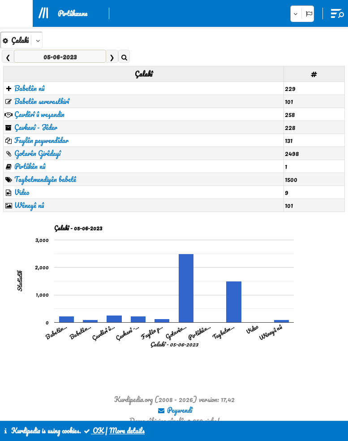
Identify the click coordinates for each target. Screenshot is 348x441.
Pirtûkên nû (29, 166)
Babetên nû (29, 88)
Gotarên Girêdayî (37, 153)
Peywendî (174, 410)
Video (21, 192)
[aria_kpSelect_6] (21, 40)
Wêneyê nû (29, 205)
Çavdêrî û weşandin (39, 114)
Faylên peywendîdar (41, 140)
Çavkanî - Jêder (35, 127)
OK (93, 430)
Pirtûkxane (72, 13)
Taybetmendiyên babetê (45, 179)
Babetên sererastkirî (41, 101)
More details (127, 430)
